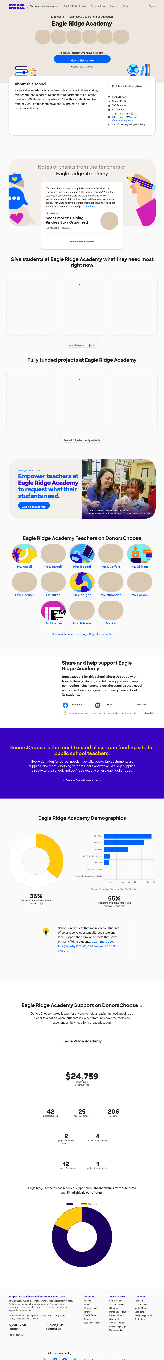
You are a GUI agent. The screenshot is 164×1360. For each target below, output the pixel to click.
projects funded (63, 1344)
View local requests (122, 120)
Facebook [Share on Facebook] (73, 722)
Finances (88, 1329)
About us (114, 6)
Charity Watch (59, 1333)
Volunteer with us (117, 1340)
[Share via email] (109, 722)
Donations (127, 144)
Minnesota (57, 16)
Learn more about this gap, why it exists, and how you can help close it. (87, 963)
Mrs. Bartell (52, 213)
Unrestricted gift (116, 1348)
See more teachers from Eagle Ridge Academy (82, 651)
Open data (139, 1329)
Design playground (143, 1333)
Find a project (115, 1318)
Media (137, 1326)
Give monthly (115, 1336)
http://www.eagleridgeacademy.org (129, 124)
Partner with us (97, 6)
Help (125, 6)
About (34, 144)
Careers (87, 1336)
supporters (25, 1344)
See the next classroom (82, 240)
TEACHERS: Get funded (75, 6)
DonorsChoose (17, 6)
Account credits (116, 1322)
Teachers (87, 144)
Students (107, 144)
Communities (141, 1322)
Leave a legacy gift (118, 1344)
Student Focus (91, 1326)
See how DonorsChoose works (82, 796)
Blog (144, 1326)
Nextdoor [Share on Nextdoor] (137, 722)
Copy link (149, 730)
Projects (68, 144)
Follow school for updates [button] (127, 86)
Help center (140, 1318)
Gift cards (114, 1326)
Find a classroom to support (44, 6)
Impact (50, 144)
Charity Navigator (17, 1336)
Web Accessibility (92, 1340)
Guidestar (33, 1336)
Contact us (140, 1336)
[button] (109, 731)
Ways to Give (117, 1314)
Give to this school (82, 59)
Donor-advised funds (119, 1329)
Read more (91, 206)
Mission (88, 1318)
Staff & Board (90, 1333)
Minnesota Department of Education (91, 16)
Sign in (152, 6)
